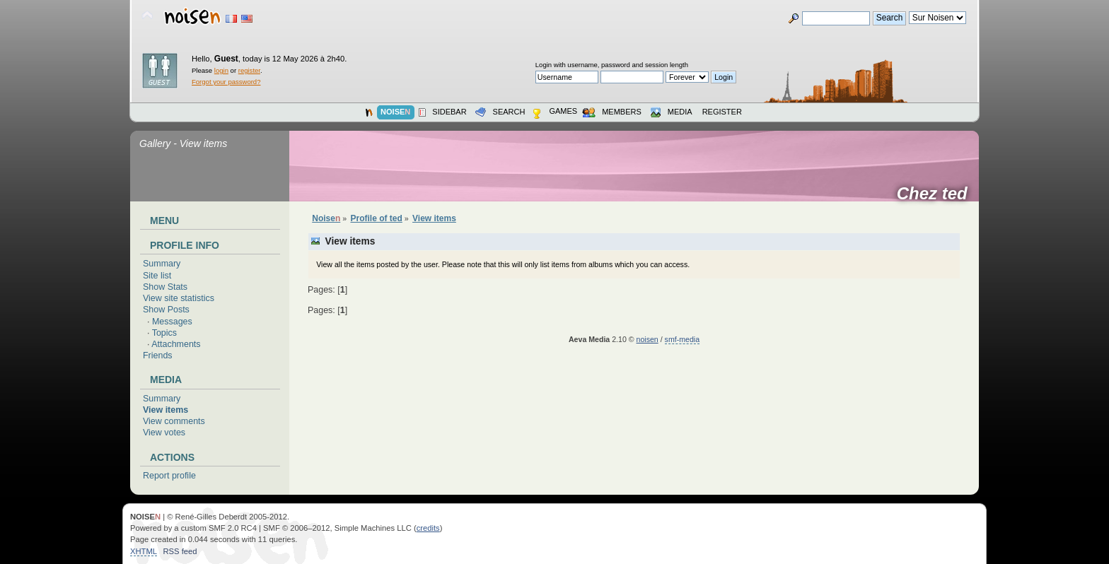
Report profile (169, 476)
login (221, 70)
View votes (164, 432)
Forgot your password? (226, 82)
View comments (174, 421)
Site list (157, 276)
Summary (161, 264)
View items (165, 410)
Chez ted (937, 193)
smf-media (682, 339)
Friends (158, 355)
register (249, 70)
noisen (647, 339)
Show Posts (166, 310)
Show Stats (165, 287)
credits (428, 528)
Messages (172, 322)
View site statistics (178, 298)
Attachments (175, 344)
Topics (164, 333)
